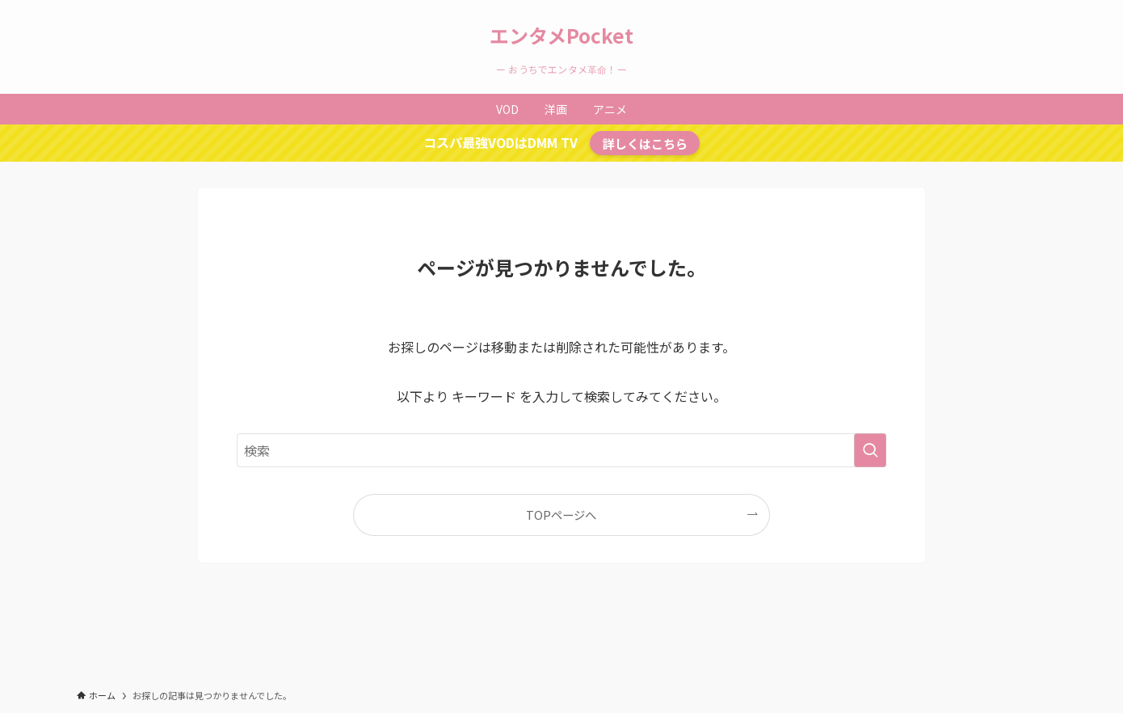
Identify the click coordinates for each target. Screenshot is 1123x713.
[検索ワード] (561, 450)
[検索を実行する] (870, 450)
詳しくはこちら (645, 143)
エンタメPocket (561, 35)
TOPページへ (561, 514)
